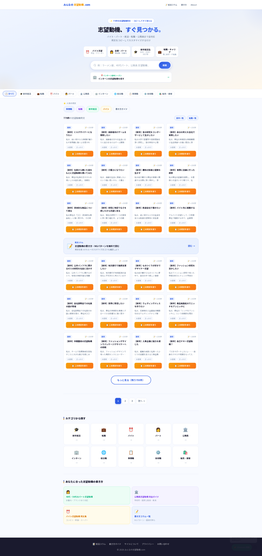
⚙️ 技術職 (148, 93)
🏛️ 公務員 (84, 93)
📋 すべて (9, 93)
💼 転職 (40, 93)
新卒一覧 (180, 118)
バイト (106, 108)
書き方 (184, 4)
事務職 (69, 108)
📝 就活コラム (171, 4)
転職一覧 (192, 118)
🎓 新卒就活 (25, 93)
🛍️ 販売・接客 (165, 93)
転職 (80, 108)
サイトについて (131, 543)
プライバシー (148, 543)
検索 (165, 65)
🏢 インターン (101, 93)
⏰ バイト (54, 93)
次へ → (141, 400)
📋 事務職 (133, 93)
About (194, 4)
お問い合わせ (163, 543)
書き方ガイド (121, 108)
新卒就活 (93, 108)
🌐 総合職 (118, 93)
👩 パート (69, 93)
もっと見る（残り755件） (131, 380)
